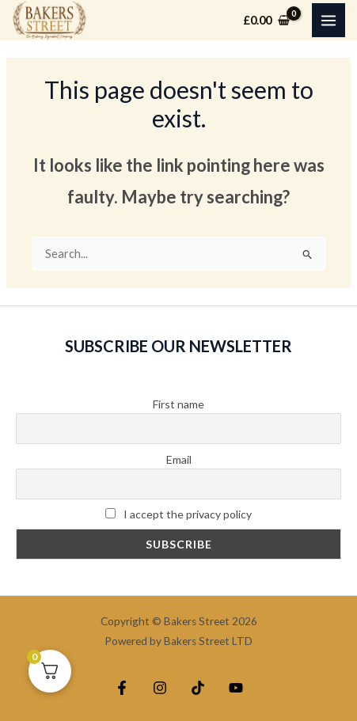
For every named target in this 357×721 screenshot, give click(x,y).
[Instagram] (160, 688)
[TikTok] (198, 688)
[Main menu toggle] (328, 19)
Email (179, 459)
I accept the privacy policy (178, 514)
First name (178, 404)
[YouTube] (236, 688)
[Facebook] (122, 688)
